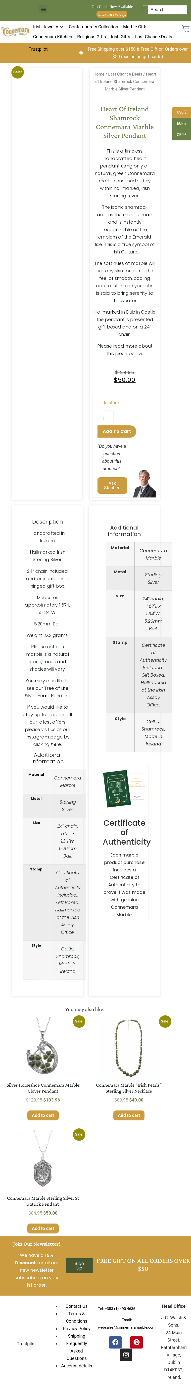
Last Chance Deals (125, 74)
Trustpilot (38, 49)
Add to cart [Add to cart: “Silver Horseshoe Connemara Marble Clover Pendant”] (43, 1115)
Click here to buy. (112, 14)
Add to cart (117, 431)
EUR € (179, 124)
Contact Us (77, 1306)
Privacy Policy (77, 1328)
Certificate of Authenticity (127, 832)
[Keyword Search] (167, 9)
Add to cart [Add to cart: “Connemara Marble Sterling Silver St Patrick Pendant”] (43, 1228)
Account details (76, 1365)
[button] (43, 9)
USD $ (179, 113)
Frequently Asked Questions (76, 1351)
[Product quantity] (105, 417)
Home (99, 74)
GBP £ (179, 135)
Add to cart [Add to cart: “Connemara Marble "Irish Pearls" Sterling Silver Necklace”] (129, 1115)
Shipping (76, 1336)
